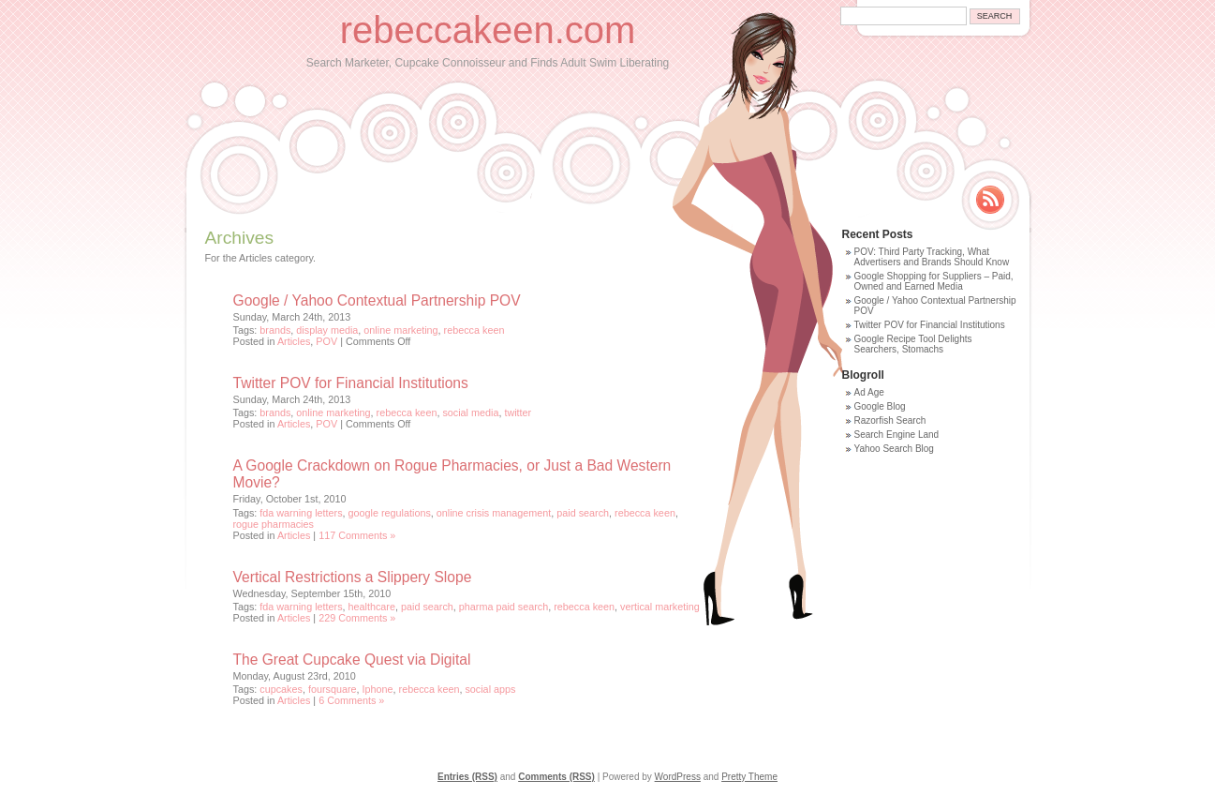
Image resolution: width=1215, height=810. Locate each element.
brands (274, 330)
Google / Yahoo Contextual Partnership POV (377, 300)
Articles (293, 341)
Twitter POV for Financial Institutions (350, 383)
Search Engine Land (897, 434)
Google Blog (880, 406)
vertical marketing (660, 606)
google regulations (389, 512)
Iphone (378, 689)
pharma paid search (503, 606)
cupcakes (281, 689)
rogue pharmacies (273, 524)
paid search (582, 512)
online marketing (400, 330)
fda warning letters (300, 512)
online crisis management (494, 512)
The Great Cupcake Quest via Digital (352, 660)
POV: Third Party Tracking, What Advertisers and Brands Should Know (932, 257)
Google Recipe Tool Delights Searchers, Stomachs (913, 344)
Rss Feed (990, 200)
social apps (490, 689)
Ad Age (869, 392)
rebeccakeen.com (488, 30)
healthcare (371, 606)
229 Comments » (357, 617)
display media (327, 330)
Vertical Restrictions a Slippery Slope (352, 577)
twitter (517, 412)
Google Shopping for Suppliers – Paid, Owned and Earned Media (934, 281)
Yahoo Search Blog (894, 448)
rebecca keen (474, 330)
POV (326, 341)
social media (470, 412)
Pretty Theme (749, 777)
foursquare (332, 689)
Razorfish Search (890, 420)
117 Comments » (357, 535)
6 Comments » (351, 700)
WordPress (678, 777)
